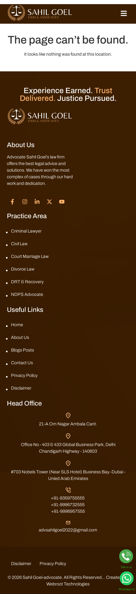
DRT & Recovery (27, 281)
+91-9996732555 (68, 504)
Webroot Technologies (68, 584)
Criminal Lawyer (26, 231)
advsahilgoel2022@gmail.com (68, 530)
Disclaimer (21, 388)
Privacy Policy (24, 375)
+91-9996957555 (68, 511)
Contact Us (22, 362)
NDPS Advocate (27, 294)
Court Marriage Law (30, 256)
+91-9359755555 (68, 498)
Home (17, 324)
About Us (20, 337)
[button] (123, 14)
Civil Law (19, 243)
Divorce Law (22, 269)
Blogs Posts (22, 350)
